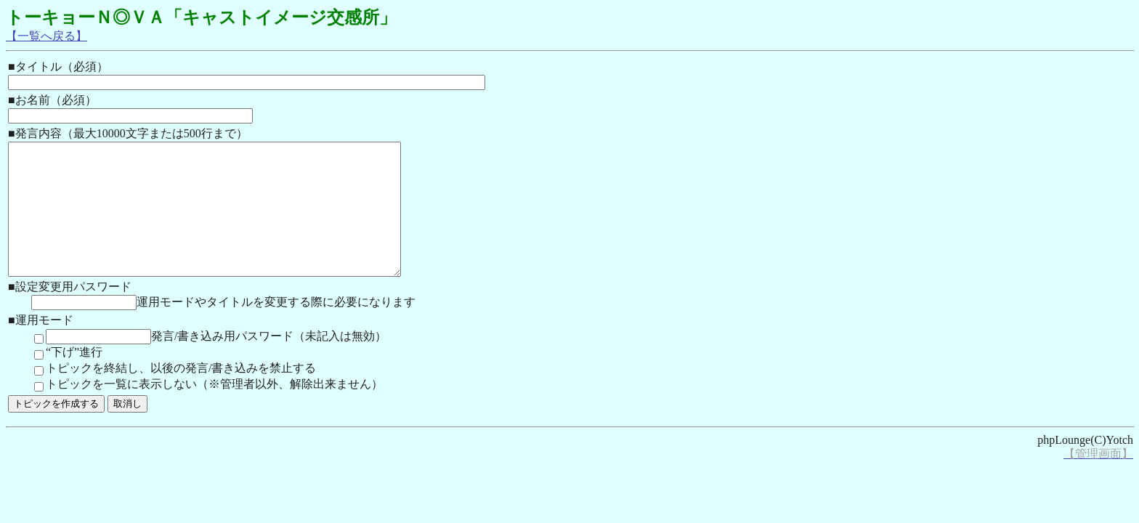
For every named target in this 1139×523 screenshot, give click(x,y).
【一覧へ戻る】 (46, 36)
